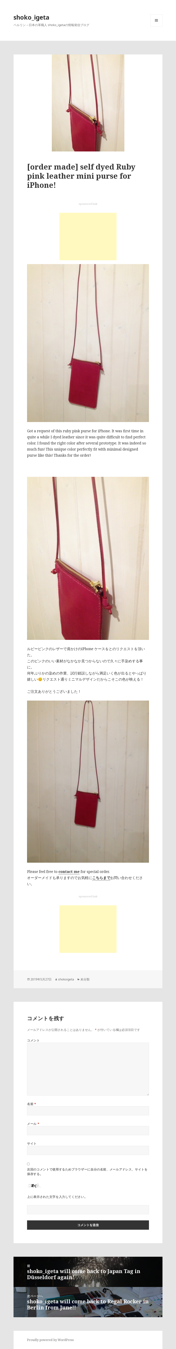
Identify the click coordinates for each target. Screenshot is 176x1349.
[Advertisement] (88, 236)
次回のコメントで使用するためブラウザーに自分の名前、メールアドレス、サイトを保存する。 (87, 1171)
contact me (69, 871)
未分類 (85, 979)
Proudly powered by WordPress (50, 1340)
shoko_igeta (31, 17)
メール (33, 1124)
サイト (32, 1143)
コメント (33, 1040)
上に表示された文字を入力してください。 (57, 1197)
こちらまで (101, 877)
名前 (31, 1104)
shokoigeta (66, 979)
